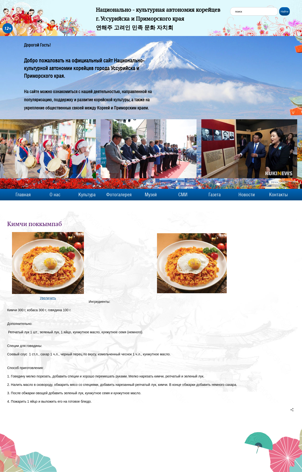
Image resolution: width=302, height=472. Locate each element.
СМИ (182, 194)
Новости (246, 194)
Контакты (278, 194)
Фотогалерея (119, 194)
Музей (151, 194)
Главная (23, 194)
